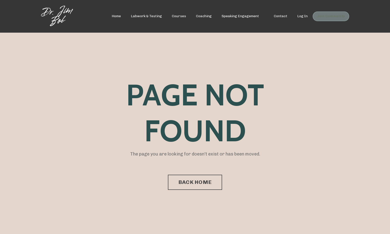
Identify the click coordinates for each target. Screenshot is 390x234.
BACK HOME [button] (195, 182)
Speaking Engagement (240, 16)
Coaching (204, 16)
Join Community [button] (331, 16)
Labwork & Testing (146, 16)
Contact (280, 16)
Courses (179, 16)
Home (116, 16)
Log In (302, 16)
